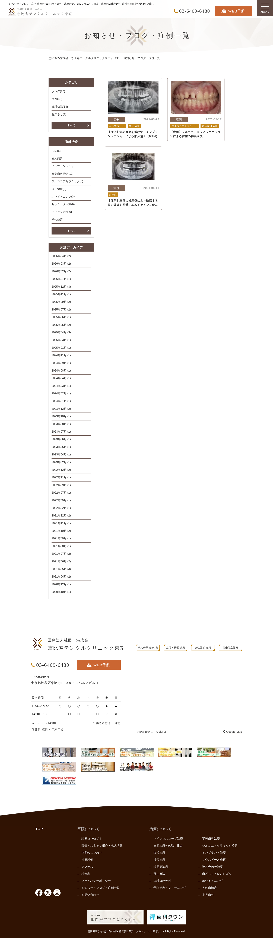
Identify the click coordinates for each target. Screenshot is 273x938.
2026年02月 (61, 271)
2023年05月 (61, 446)
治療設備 (87, 859)
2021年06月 (61, 561)
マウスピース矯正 (214, 859)
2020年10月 (61, 591)
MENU (265, 11)
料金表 (85, 873)
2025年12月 (61, 286)
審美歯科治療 (62, 173)
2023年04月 (61, 454)
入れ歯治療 (209, 887)
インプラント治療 (214, 852)
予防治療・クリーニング (169, 887)
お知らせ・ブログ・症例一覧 (100, 887)
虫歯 (56, 150)
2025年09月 (61, 301)
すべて (71, 125)
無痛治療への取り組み (168, 845)
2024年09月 (61, 363)
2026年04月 (61, 256)
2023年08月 (61, 424)
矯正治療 (59, 189)
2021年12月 (61, 515)
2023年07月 (61, 431)
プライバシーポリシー (96, 880)
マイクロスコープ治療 (168, 838)
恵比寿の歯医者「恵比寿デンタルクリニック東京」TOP (84, 58)
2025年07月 (61, 309)
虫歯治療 (159, 852)
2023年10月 (61, 416)
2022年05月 (61, 500)
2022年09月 (61, 485)
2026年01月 (61, 278)
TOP (39, 829)
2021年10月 (61, 530)
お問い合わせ (90, 894)
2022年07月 (61, 492)
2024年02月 (61, 393)
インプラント (62, 166)
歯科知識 (60, 106)
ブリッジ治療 (62, 211)
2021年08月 (61, 546)
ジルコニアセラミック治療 (220, 845)
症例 (57, 98)
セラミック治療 (63, 204)
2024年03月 (61, 385)
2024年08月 (61, 370)
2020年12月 (61, 584)
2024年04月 (61, 378)
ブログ (58, 91)
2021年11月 (61, 523)
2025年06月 (61, 317)
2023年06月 (61, 439)
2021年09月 (61, 538)
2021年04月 (61, 576)
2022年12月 (61, 469)
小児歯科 (208, 894)
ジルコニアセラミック (67, 181)
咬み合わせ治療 (212, 866)
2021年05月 (61, 569)
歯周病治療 (160, 866)
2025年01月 (61, 347)
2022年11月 (61, 477)
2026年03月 (61, 263)
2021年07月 (61, 553)
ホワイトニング (63, 196)
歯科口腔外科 (162, 880)
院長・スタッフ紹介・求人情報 (102, 845)
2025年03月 (61, 339)
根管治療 (159, 859)
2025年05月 (61, 324)
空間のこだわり (91, 852)
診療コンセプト (91, 838)
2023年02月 (61, 462)
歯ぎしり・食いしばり (217, 873)
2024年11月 (61, 355)
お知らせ (59, 114)
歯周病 (58, 158)
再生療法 (159, 873)
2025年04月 (61, 332)
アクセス (87, 866)
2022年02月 (61, 507)
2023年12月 (61, 408)
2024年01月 (61, 401)
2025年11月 (61, 294)
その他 (58, 219)
